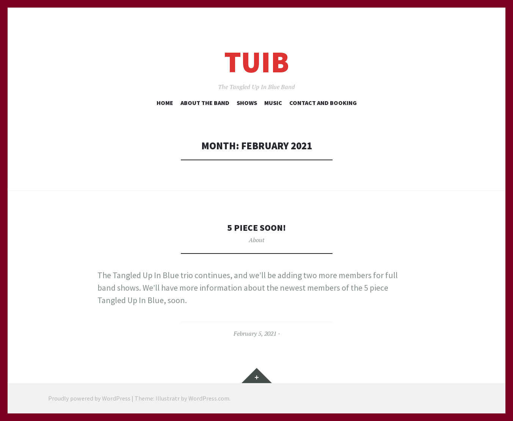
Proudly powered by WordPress (89, 398)
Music (273, 102)
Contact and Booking (323, 102)
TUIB (256, 61)
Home (165, 102)
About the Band (204, 102)
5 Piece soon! (256, 227)
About (256, 240)
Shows (247, 102)
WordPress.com (208, 398)
